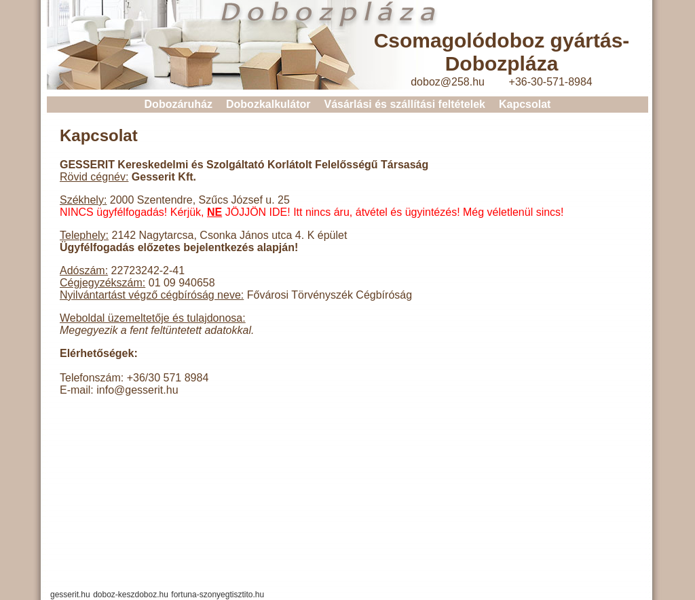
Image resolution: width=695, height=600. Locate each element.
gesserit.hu (70, 594)
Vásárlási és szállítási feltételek (404, 104)
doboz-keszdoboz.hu (130, 594)
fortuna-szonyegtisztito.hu (217, 594)
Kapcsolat (524, 104)
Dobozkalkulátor (268, 104)
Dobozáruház (178, 104)
